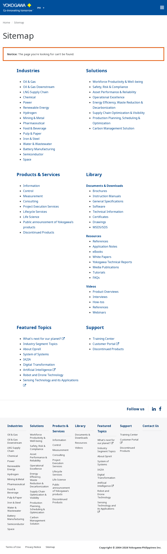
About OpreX (32, 349)
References (100, 241)
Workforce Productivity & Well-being (118, 82)
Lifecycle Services (35, 212)
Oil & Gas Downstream (38, 87)
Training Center (103, 339)
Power (27, 102)
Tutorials (99, 272)
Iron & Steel (31, 139)
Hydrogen (30, 113)
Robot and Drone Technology (43, 375)
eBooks (98, 252)
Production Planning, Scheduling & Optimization (37, 507)
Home (6, 22)
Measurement (33, 196)
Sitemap (50, 547)
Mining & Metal (33, 118)
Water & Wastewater (37, 144)
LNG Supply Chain (35, 92)
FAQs (96, 278)
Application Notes (105, 246)
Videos (91, 286)
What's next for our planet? (44, 339)
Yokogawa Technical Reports (112, 262)
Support (95, 327)
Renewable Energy (36, 108)
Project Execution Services (41, 206)
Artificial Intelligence (39, 370)
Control (28, 191)
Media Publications (106, 267)
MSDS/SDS (100, 227)
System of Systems (36, 354)
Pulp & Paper (32, 133)
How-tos (98, 302)
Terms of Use (13, 547)
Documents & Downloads (104, 186)
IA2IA (27, 359)
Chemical (29, 97)
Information (31, 186)
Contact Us (151, 426)
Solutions (96, 70)
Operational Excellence (108, 97)
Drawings (99, 222)
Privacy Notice (33, 547)
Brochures (100, 191)
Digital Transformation (39, 365)
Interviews (100, 297)
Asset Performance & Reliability (114, 92)
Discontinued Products (38, 232)
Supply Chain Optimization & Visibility (119, 113)
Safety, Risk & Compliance (110, 87)
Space (27, 159)
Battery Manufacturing (39, 149)
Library (94, 174)
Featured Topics (34, 327)
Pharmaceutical (34, 123)
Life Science (31, 217)
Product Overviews (106, 292)
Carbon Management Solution (113, 128)
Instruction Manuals (107, 196)
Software (99, 206)
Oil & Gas (29, 82)
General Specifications (108, 201)
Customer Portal (106, 344)
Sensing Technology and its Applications (106, 505)
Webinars (99, 312)
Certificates (100, 217)
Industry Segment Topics (40, 344)
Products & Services (38, 174)
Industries (28, 70)
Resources (93, 236)
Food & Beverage (34, 128)
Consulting (30, 201)
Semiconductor (33, 154)
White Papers (102, 257)
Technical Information (108, 212)
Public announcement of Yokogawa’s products (61, 489)
